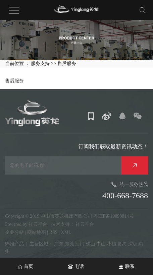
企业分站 (14, 232)
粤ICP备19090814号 (113, 216)
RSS (53, 232)
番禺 (122, 243)
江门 (80, 243)
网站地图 (37, 232)
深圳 (133, 243)
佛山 (90, 243)
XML (66, 232)
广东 (58, 243)
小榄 (111, 243)
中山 (101, 243)
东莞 (69, 243)
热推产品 (14, 243)
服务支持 (41, 63)
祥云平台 (38, 224)
